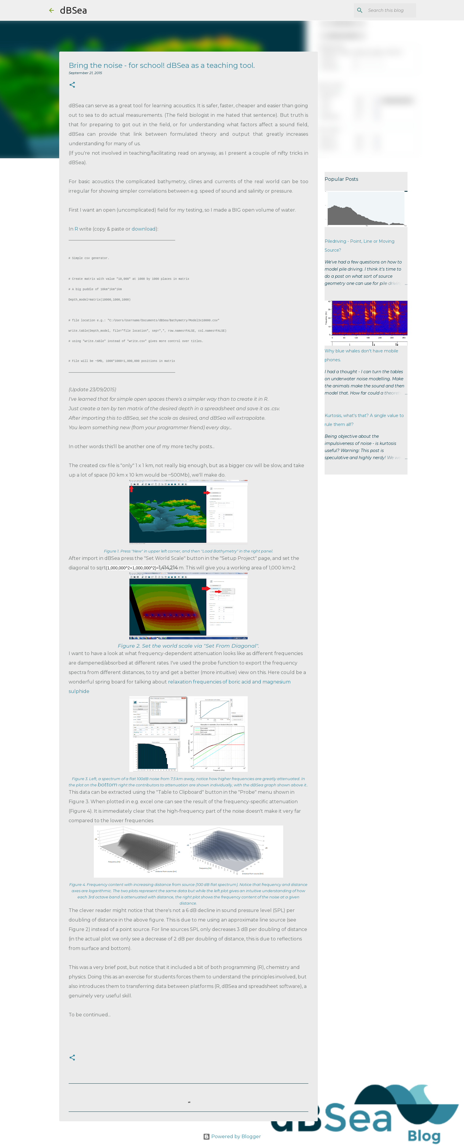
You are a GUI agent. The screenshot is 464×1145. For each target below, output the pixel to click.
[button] (72, 85)
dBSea (73, 10)
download (144, 229)
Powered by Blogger (232, 1136)
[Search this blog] (385, 10)
